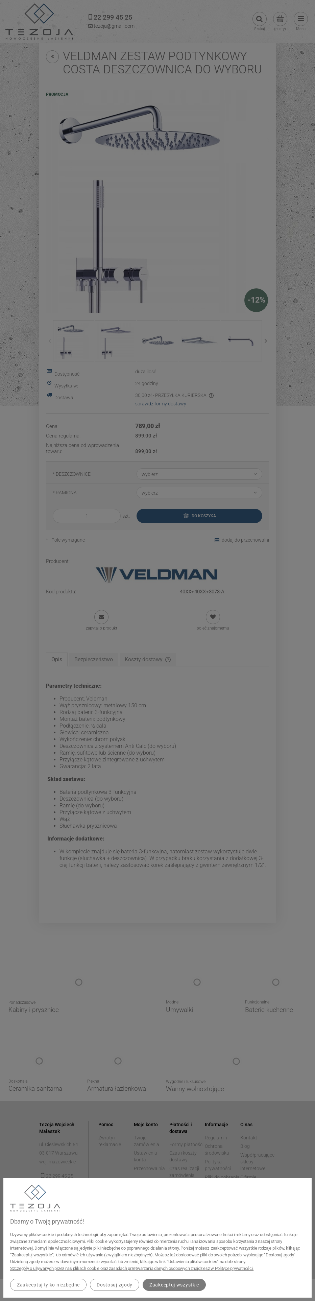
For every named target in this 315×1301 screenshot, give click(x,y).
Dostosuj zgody (114, 1284)
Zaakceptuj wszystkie (174, 1284)
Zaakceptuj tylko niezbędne (48, 1284)
